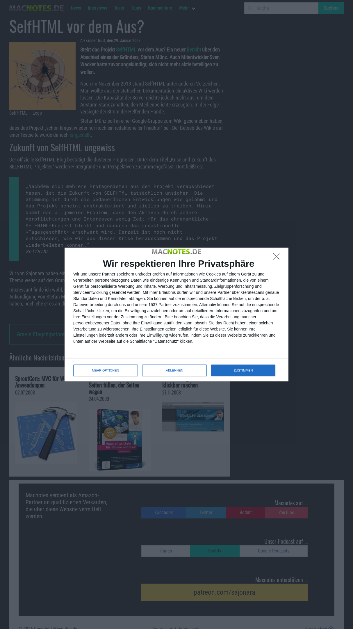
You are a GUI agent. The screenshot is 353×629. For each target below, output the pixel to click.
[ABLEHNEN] (278, 258)
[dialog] (176, 314)
